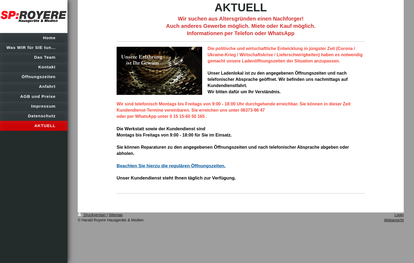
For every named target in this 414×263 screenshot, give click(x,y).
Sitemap (116, 215)
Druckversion (92, 215)
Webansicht (394, 220)
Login (399, 215)
